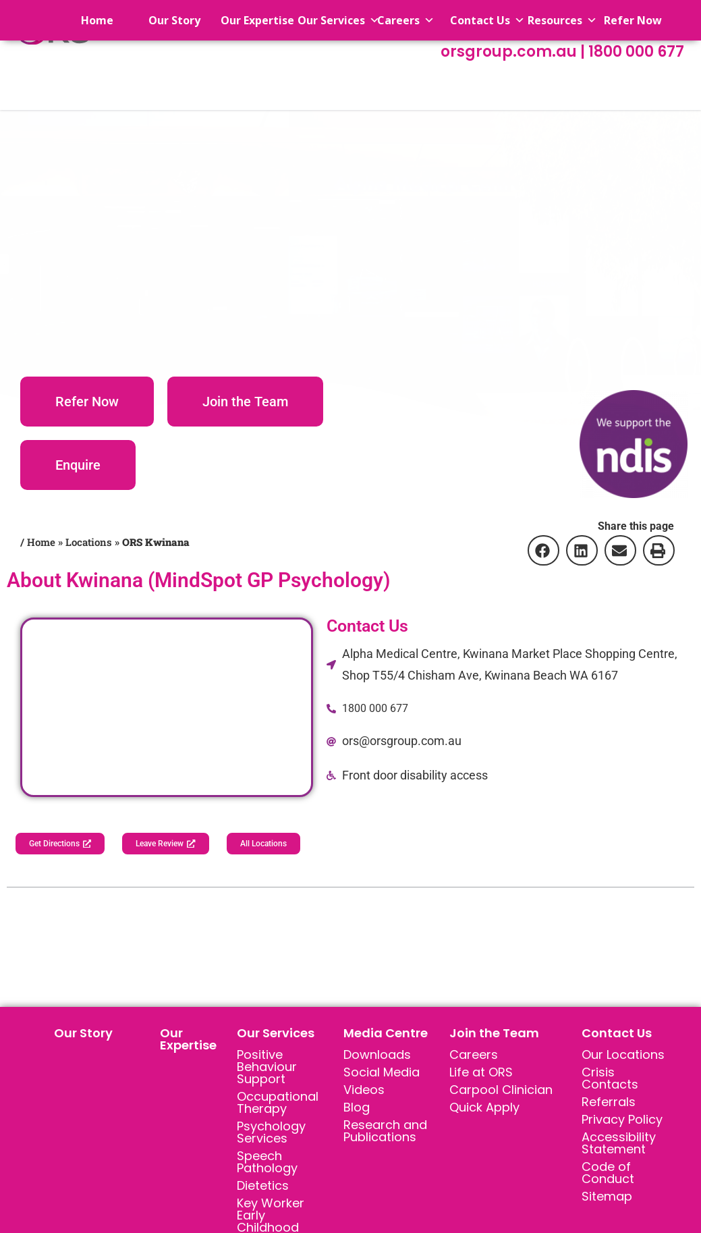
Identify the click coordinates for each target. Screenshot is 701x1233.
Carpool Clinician (501, 1091)
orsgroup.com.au (510, 51)
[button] (543, 550)
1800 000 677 (636, 51)
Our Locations (623, 1056)
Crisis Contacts (610, 1080)
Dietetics (263, 1187)
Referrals (609, 1103)
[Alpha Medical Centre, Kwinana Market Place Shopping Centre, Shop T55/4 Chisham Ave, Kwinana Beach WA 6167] (166, 707)
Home (84, 20)
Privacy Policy (622, 1121)
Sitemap (607, 1198)
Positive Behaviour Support (267, 1068)
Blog (356, 1109)
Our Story (83, 1034)
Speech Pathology (267, 1163)
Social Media (381, 1074)
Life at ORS (481, 1074)
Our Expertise (188, 1041)
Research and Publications (385, 1132)
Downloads (377, 1056)
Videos (364, 1091)
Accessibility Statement (619, 1144)
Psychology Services (271, 1134)
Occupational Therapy (277, 1104)
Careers (473, 1056)
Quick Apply (484, 1109)
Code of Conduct (608, 1174)
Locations (88, 542)
